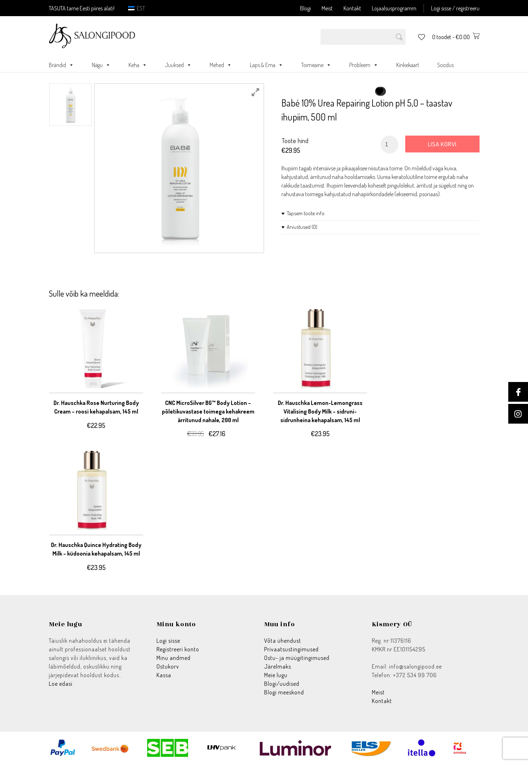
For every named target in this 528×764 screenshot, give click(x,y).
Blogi (305, 8)
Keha (138, 65)
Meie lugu (276, 675)
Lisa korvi (442, 144)
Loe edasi (61, 683)
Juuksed (178, 65)
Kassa (163, 675)
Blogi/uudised (281, 683)
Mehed (221, 65)
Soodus (445, 65)
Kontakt (352, 8)
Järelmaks (277, 666)
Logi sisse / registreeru (455, 8)
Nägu (101, 65)
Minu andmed (173, 657)
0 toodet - (456, 37)
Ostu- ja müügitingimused (297, 657)
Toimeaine (316, 65)
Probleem (363, 65)
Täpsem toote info (305, 213)
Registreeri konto (177, 649)
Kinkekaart (407, 65)
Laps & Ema (266, 65)
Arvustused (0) (302, 226)
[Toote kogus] (389, 145)
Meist (327, 8)
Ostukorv (167, 666)
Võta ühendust (282, 640)
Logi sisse (168, 640)
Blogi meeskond (284, 692)
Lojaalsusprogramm (394, 8)
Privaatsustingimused (291, 649)
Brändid (61, 65)
